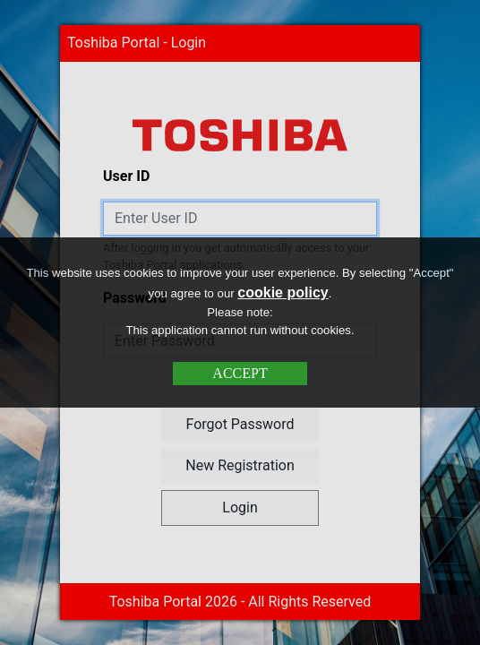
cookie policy (282, 292)
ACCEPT (239, 373)
